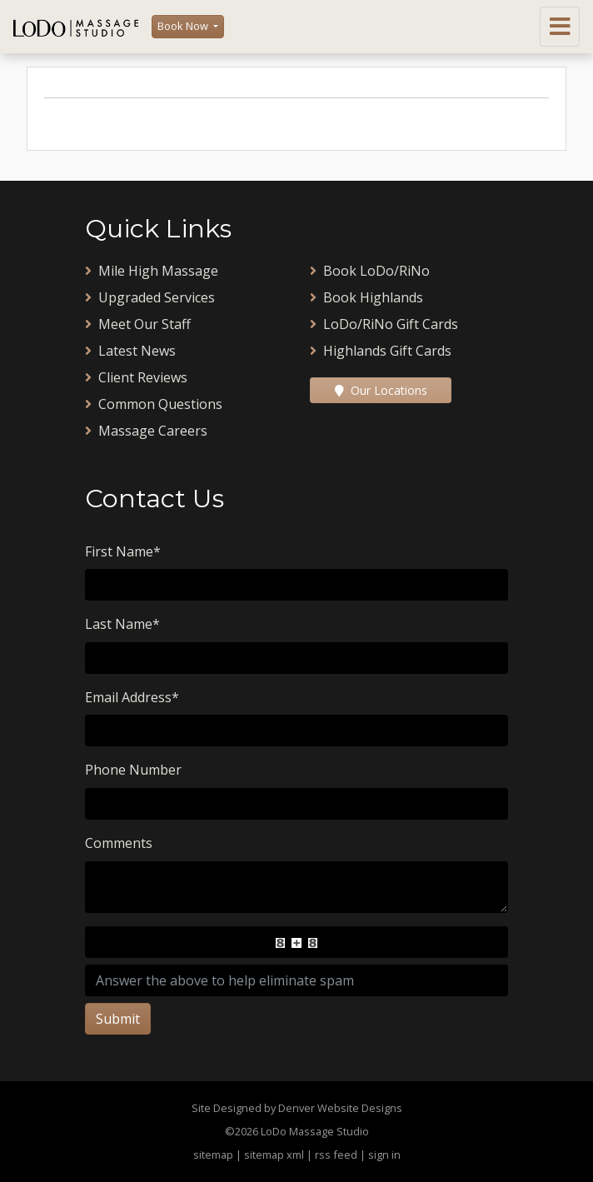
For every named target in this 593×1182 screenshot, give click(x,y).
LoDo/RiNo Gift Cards (384, 324)
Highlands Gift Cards (380, 351)
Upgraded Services (150, 297)
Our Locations (381, 390)
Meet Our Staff (138, 324)
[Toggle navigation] (560, 27)
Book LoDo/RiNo (370, 271)
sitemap (213, 1154)
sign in (384, 1154)
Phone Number (133, 770)
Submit (118, 1019)
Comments (118, 843)
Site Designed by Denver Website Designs (297, 1107)
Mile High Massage (151, 271)
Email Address (132, 697)
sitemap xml (274, 1154)
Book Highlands (366, 297)
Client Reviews (136, 377)
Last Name (122, 624)
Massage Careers (146, 430)
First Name (123, 551)
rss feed (336, 1154)
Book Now (184, 25)
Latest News (130, 351)
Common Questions (153, 404)
